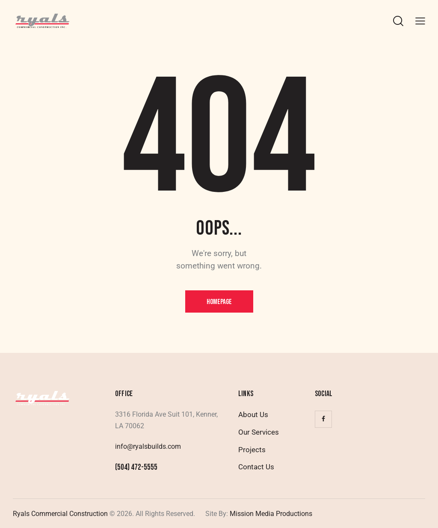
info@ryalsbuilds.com (148, 446)
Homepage (219, 302)
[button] (420, 21)
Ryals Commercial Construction (60, 514)
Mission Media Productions (270, 514)
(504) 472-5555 (136, 467)
